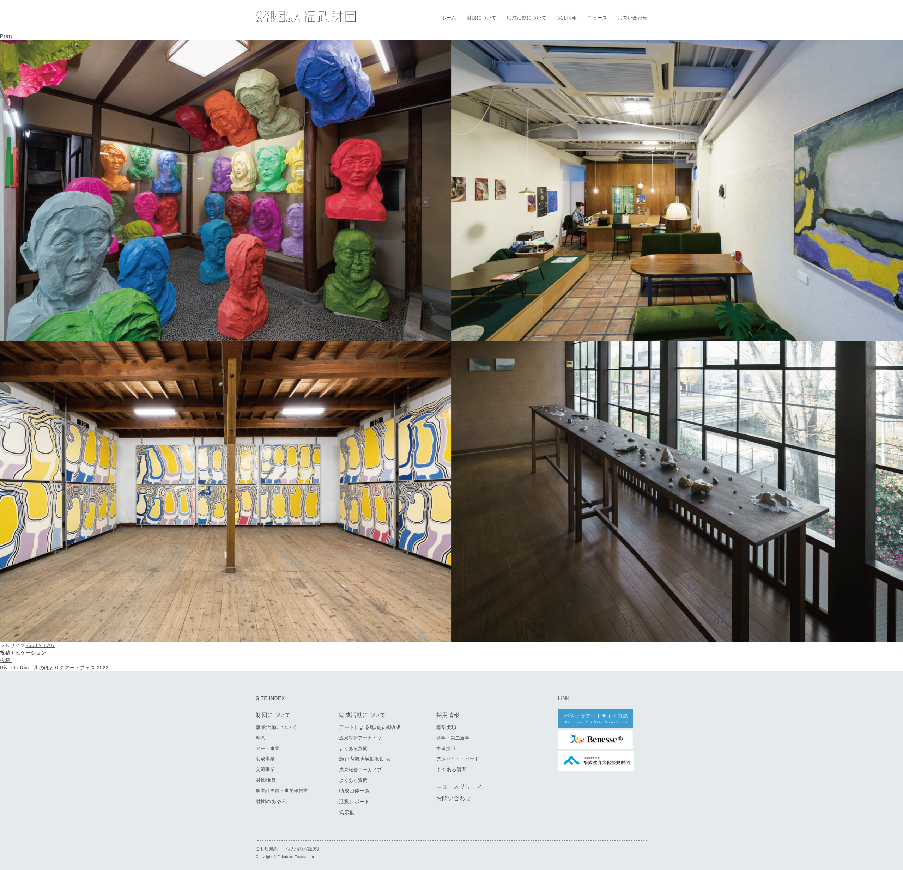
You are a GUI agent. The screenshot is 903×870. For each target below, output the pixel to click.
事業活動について (276, 727)
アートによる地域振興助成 (369, 727)
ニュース (597, 17)
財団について (481, 17)
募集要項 (446, 727)
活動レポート (354, 801)
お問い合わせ (632, 17)
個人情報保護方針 (304, 848)
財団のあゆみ (271, 801)
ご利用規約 (267, 848)
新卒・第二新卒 (453, 738)
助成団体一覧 (354, 790)
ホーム (448, 17)
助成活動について (526, 17)
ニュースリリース (459, 786)
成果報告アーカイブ (360, 738)
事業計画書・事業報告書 (282, 790)
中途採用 (445, 748)
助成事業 (265, 758)
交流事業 (265, 769)
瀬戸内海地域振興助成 (364, 759)
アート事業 (268, 748)
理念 (260, 738)
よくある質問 (353, 748)
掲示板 (346, 812)
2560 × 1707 (40, 645)
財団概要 (266, 780)
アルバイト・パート (457, 758)
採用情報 (567, 17)
